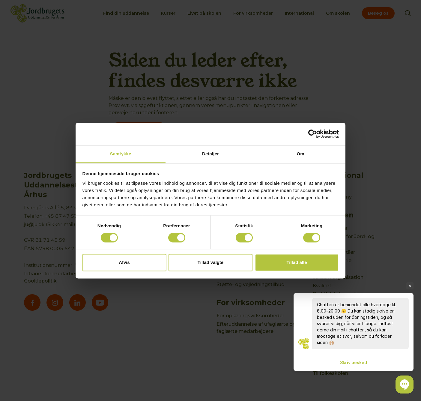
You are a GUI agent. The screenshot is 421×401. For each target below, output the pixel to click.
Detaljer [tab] (210, 153)
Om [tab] (300, 153)
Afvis (124, 262)
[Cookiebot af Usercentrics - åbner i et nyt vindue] (312, 133)
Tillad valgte (210, 262)
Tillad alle (296, 262)
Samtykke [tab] (120, 153)
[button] (405, 385)
